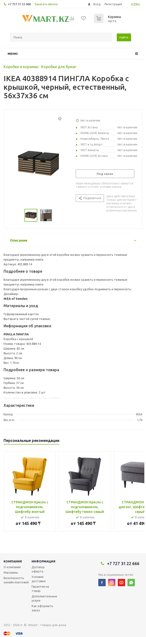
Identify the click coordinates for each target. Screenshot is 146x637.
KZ (133, 4)
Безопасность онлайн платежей (16, 580)
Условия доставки (39, 579)
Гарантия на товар (40, 588)
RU (138, 4)
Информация (43, 561)
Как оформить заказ (42, 608)
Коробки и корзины (21, 67)
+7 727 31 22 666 (19, 4)
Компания (13, 561)
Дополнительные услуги (44, 598)
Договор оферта (38, 569)
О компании (12, 567)
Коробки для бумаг (58, 67)
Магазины (11, 572)
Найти (123, 37)
